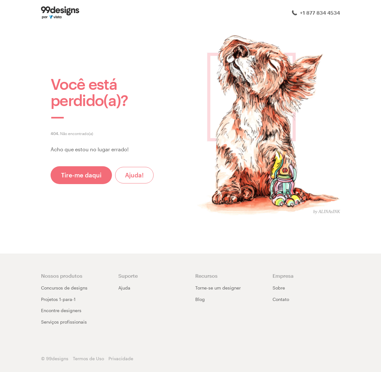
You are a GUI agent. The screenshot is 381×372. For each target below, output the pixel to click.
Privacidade (120, 358)
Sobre (279, 287)
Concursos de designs (64, 287)
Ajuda (124, 287)
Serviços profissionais (64, 322)
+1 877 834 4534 (316, 13)
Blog (200, 299)
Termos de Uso (88, 358)
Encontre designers (61, 310)
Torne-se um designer (218, 287)
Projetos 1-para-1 (58, 299)
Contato (281, 299)
